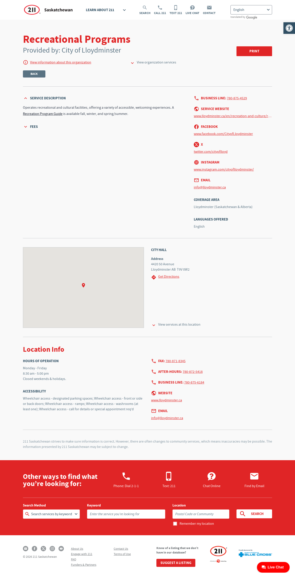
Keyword (94, 505)
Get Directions (165, 277)
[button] (289, 28)
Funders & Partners (83, 565)
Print (254, 51)
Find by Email (254, 479)
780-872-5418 (193, 372)
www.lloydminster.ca (166, 400)
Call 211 (160, 10)
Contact (209, 10)
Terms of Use (122, 554)
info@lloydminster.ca (210, 187)
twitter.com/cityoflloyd (211, 151)
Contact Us (121, 549)
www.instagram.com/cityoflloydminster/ (224, 169)
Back (34, 74)
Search (144, 10)
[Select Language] (251, 9)
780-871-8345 (176, 361)
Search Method (34, 505)
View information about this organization (60, 62)
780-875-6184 (194, 382)
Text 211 (176, 10)
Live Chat (192, 10)
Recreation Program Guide (43, 114)
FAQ (73, 559)
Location (179, 505)
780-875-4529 (237, 98)
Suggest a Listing (175, 562)
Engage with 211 (81, 554)
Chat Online (211, 479)
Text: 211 (169, 479)
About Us (77, 549)
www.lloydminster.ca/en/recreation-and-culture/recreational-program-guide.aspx (233, 116)
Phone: (126, 479)
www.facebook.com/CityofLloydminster (223, 134)
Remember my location (197, 523)
